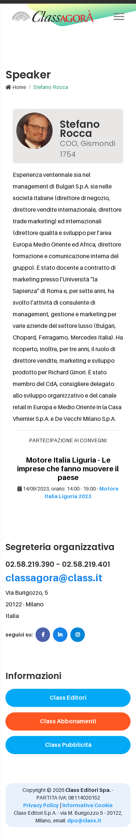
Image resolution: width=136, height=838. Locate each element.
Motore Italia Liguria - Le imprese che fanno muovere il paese (68, 469)
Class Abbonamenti (68, 721)
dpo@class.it (83, 820)
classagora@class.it (53, 577)
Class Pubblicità (68, 744)
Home (15, 87)
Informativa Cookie (87, 805)
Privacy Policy (41, 805)
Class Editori (68, 697)
